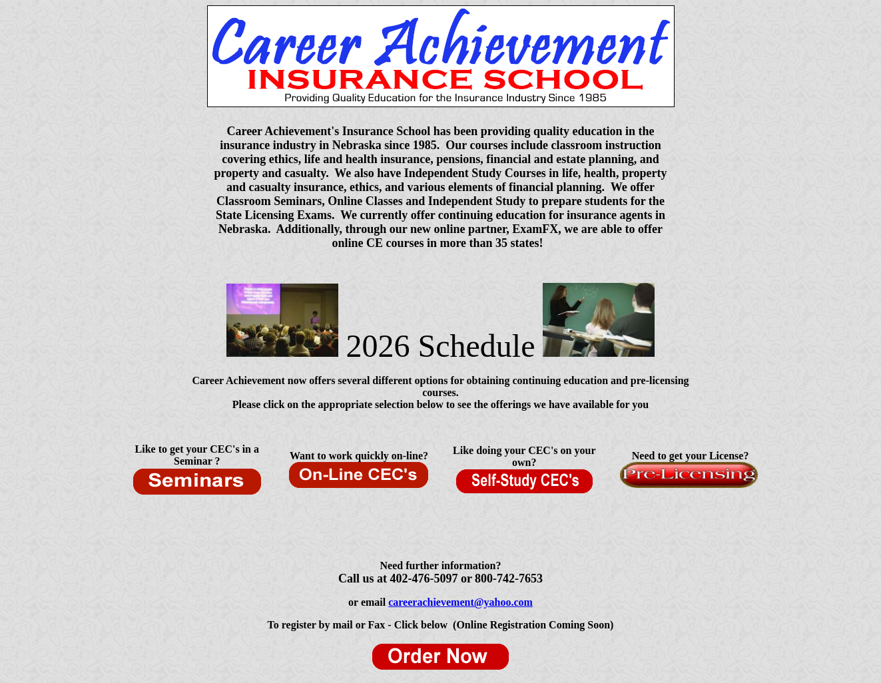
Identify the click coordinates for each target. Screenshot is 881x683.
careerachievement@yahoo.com (460, 602)
